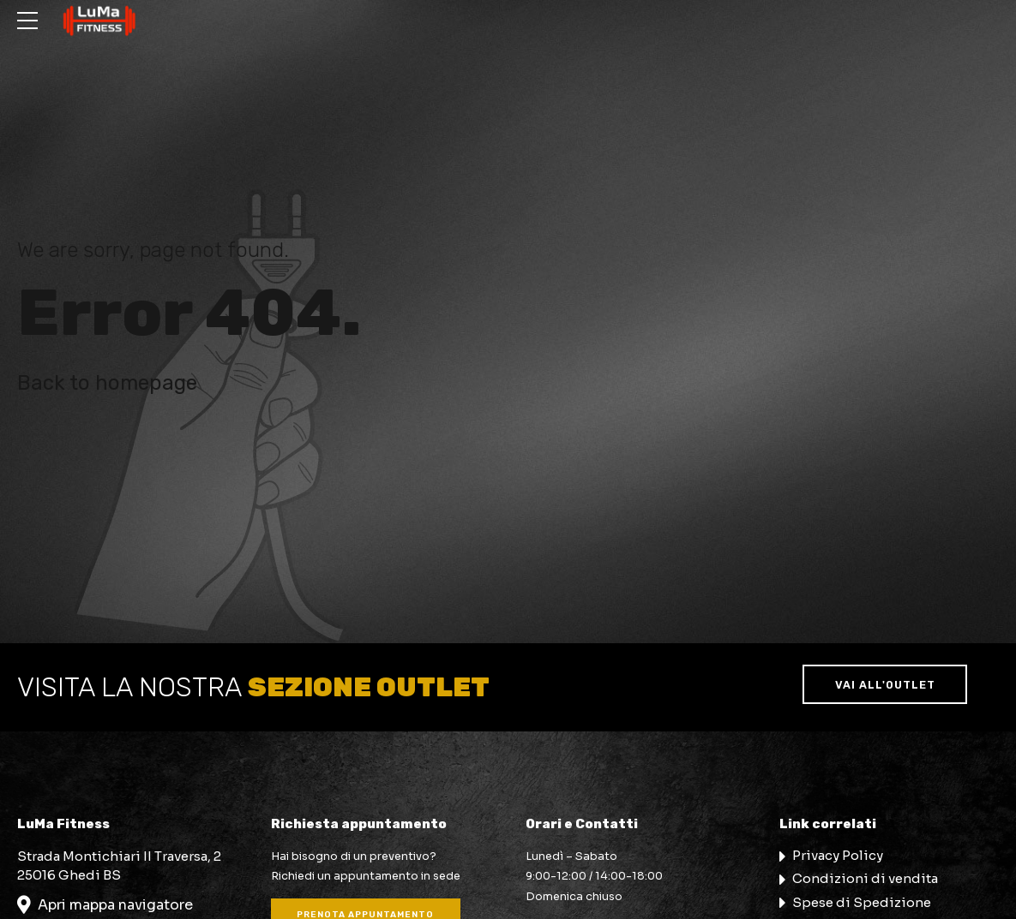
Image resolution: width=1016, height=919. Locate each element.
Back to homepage (107, 383)
